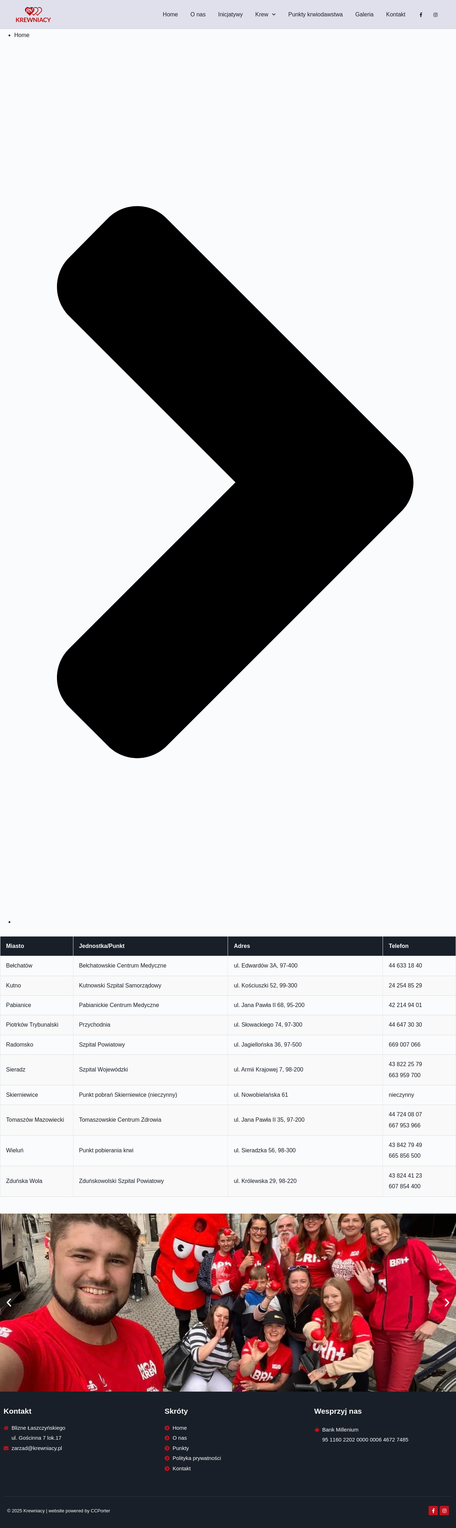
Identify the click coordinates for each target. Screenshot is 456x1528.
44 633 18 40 (405, 966)
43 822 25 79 (405, 1064)
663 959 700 (404, 1075)
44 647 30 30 (405, 1025)
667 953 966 (404, 1125)
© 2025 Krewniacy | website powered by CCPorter (58, 1510)
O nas (198, 14)
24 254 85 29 (405, 985)
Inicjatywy (230, 14)
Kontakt (395, 14)
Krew (265, 14)
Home (170, 14)
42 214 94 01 (405, 1005)
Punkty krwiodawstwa (315, 14)
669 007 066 (404, 1045)
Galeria (364, 14)
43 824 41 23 (405, 1176)
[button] (9, 1302)
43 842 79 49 (405, 1145)
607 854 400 (404, 1186)
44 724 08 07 (405, 1114)
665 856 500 (404, 1156)
